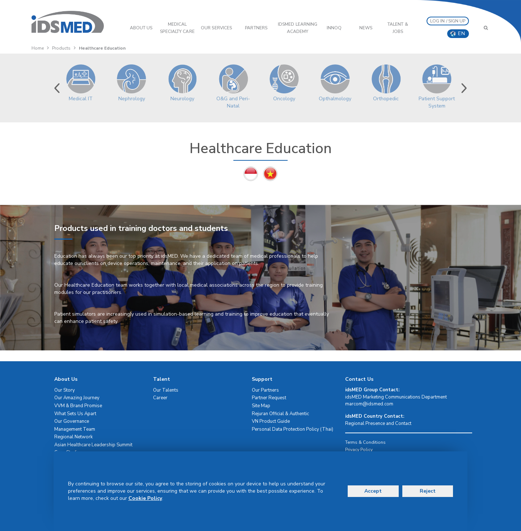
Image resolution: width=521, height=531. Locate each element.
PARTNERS (256, 28)
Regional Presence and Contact (378, 423)
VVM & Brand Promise (78, 406)
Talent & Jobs (397, 27)
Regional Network (73, 437)
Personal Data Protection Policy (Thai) (292, 429)
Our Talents (165, 390)
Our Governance (71, 421)
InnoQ (334, 28)
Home (37, 48)
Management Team (74, 429)
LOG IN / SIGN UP (448, 21)
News (365, 28)
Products (61, 48)
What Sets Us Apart (75, 413)
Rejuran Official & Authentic (280, 413)
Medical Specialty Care (177, 27)
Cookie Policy (145, 498)
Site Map (261, 406)
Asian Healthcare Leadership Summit (93, 445)
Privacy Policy (359, 449)
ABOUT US (141, 28)
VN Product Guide (271, 421)
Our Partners (265, 390)
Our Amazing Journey (76, 398)
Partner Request (269, 398)
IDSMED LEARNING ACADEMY (298, 27)
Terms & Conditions (365, 442)
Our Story (64, 390)
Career (160, 398)
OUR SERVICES (216, 28)
